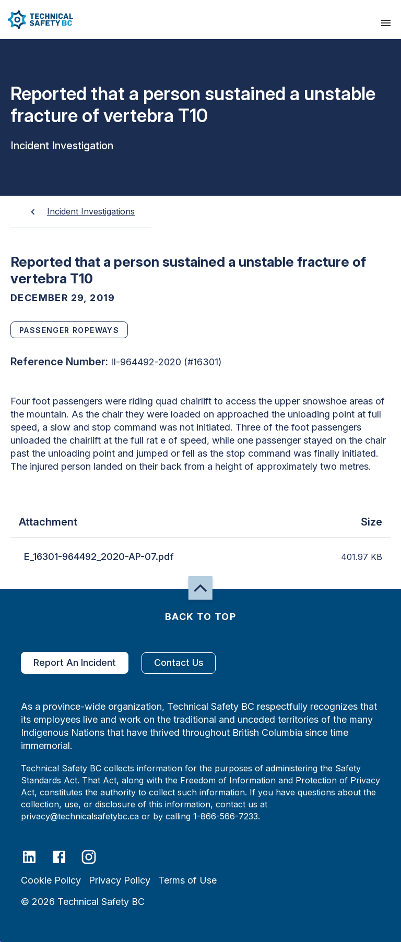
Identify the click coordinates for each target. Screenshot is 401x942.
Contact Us (178, 663)
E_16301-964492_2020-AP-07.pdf (99, 557)
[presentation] (386, 23)
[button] (36, 19)
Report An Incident (74, 663)
